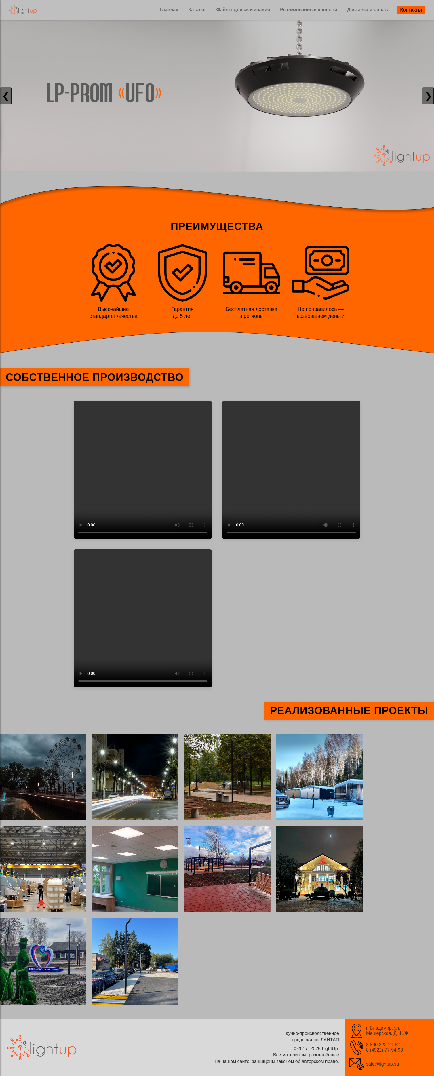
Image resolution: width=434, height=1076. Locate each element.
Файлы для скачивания (243, 9)
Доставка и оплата (368, 9)
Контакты (411, 9)
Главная (168, 9)
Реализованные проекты (308, 9)
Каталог (197, 9)
